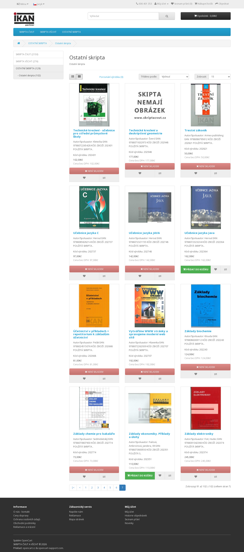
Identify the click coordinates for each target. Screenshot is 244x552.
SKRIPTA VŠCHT (48, 32)
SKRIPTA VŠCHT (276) (27, 61)
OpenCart (27, 540)
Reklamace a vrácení (24, 527)
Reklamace (75, 515)
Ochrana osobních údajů (26, 519)
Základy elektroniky (199, 434)
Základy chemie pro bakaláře (94, 434)
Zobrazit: (202, 76)
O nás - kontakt (21, 511)
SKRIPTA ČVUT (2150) (27, 54)
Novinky (129, 523)
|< (73, 487)
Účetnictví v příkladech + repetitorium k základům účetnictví (91, 334)
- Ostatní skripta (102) (28, 75)
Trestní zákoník (196, 130)
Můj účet (129, 511)
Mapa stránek (76, 519)
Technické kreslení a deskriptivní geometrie (145, 131)
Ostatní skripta (63, 43)
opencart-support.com (50, 548)
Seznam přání (132, 519)
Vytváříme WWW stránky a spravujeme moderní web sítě (148, 334)
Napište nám (76, 511)
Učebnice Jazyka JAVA (144, 233)
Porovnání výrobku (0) (111, 77)
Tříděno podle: (149, 76)
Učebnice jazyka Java (199, 233)
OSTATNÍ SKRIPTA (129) (28, 68)
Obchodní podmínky (24, 523)
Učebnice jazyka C (86, 233)
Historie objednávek (136, 515)
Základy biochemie (198, 331)
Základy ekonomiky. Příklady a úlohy (149, 435)
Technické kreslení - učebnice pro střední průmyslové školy (94, 133)
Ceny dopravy (20, 515)
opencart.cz (29, 548)
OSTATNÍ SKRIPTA (71, 32)
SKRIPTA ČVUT (26, 32)
